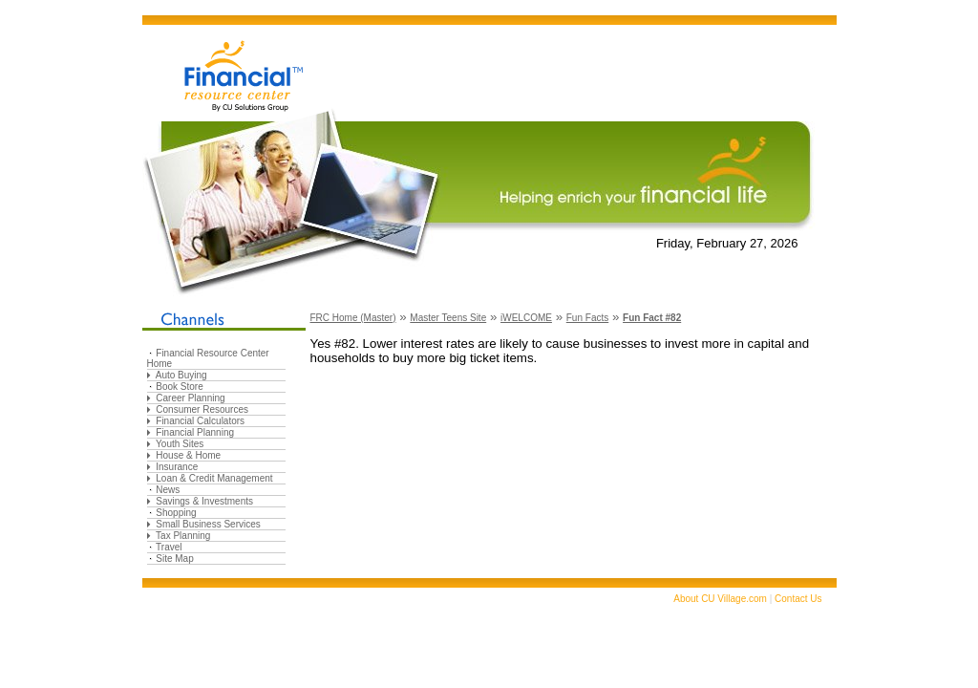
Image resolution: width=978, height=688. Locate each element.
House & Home (188, 455)
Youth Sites (179, 444)
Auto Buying (181, 375)
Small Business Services (208, 524)
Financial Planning (195, 432)
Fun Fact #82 (652, 317)
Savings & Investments (204, 501)
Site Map (174, 558)
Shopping (176, 512)
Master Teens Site (448, 317)
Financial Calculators (200, 421)
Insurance (177, 467)
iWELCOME (526, 317)
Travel (168, 547)
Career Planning (190, 398)
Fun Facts (587, 317)
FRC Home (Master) (353, 317)
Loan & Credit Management (214, 478)
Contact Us (798, 598)
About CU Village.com (720, 598)
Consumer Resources (202, 409)
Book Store (179, 386)
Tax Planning (183, 535)
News (168, 489)
